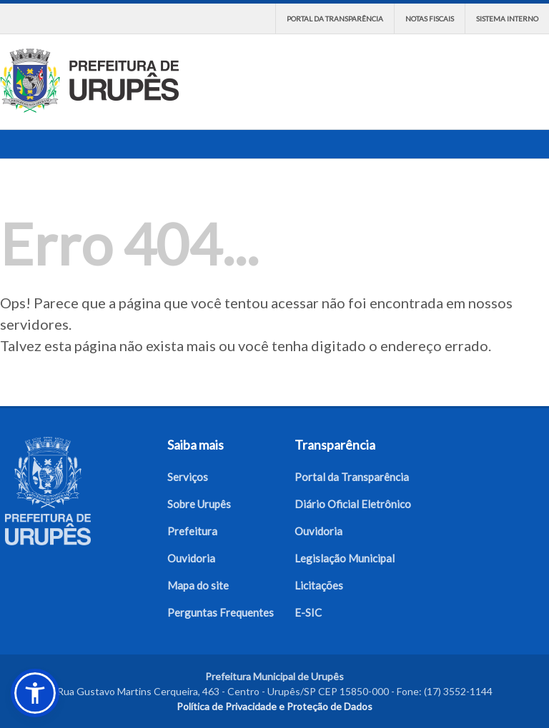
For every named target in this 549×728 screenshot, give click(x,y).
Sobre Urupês (199, 503)
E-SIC (308, 612)
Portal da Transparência (335, 18)
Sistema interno (507, 18)
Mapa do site (198, 585)
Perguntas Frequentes (220, 612)
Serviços (187, 476)
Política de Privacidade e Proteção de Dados (274, 706)
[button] (35, 693)
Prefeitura (192, 531)
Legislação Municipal (345, 558)
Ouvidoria (191, 558)
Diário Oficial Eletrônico (353, 503)
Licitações (319, 585)
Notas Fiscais (429, 18)
